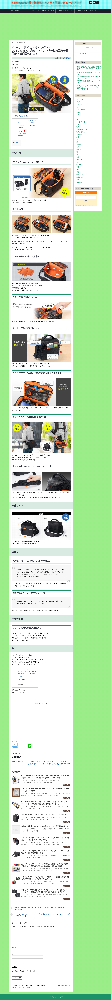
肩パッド (45, 764)
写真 (77, 127)
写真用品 (67, 58)
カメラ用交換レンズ (82, 109)
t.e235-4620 (66, 764)
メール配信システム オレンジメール (88, 205)
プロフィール (30, 10)
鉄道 (77, 172)
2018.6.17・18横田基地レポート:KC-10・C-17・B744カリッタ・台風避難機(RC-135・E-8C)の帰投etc (40, 908)
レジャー (79, 117)
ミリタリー (79, 112)
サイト (14, 960)
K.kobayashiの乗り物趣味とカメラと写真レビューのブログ (47, 2)
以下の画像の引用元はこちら (21, 116)
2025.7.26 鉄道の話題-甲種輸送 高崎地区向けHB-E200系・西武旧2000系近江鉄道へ (88, 68)
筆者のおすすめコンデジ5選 (65, 10)
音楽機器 (79, 182)
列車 (77, 137)
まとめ (78, 102)
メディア (79, 114)
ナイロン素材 (56, 761)
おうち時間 (79, 99)
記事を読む (66, 785)
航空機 (78, 164)
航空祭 (78, 167)
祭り (77, 154)
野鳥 (77, 169)
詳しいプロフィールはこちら (84, 47)
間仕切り (56, 764)
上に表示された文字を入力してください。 (25, 971)
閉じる (18, 142)
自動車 (78, 157)
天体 (77, 142)
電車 (77, 179)
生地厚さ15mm (37, 764)
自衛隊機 (79, 159)
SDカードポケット (20, 761)
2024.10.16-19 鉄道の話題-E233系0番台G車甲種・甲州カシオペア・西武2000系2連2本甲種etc (88, 87)
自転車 (78, 162)
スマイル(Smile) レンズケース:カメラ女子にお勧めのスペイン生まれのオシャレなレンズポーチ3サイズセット (40, 915)
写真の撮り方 (80, 132)
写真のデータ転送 (82, 129)
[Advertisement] (55, 26)
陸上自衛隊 (79, 177)
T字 (28, 761)
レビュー (79, 119)
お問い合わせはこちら (17, 10)
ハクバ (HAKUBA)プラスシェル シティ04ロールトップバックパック (45, 815)
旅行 (77, 147)
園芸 (77, 139)
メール (15, 954)
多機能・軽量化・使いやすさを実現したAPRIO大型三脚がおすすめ (44, 826)
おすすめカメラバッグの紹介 (46, 10)
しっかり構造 (33, 761)
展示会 (78, 144)
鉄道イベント (80, 174)
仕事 (77, 124)
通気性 (51, 764)
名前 (14, 948)
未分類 (78, 149)
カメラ (78, 107)
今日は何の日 (80, 122)
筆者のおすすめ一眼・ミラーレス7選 (86, 10)
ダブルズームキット (45, 761)
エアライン (79, 104)
